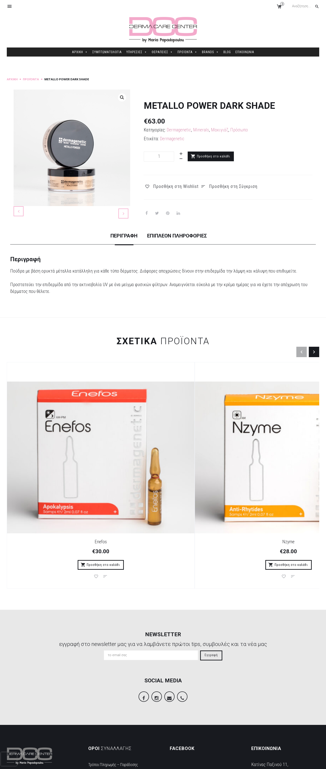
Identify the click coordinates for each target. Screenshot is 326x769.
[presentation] (9, 759)
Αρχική (12, 79)
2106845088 (262, 726)
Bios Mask (280, 476)
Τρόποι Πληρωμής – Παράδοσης (117, 703)
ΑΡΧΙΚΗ (80, 52)
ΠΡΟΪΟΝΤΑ (187, 52)
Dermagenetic (179, 130)
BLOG (227, 52)
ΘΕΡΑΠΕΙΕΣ (162, 52)
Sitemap (93, 762)
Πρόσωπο (239, 130)
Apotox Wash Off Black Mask (202, 476)
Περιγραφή (113, 256)
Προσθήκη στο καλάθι (213, 156)
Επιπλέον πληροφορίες (182, 256)
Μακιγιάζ (219, 130)
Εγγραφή (211, 591)
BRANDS (210, 52)
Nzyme (124, 476)
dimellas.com (75, 762)
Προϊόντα (31, 79)
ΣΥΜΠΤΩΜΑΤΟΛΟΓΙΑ (107, 52)
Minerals (201, 130)
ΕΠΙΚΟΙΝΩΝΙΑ (244, 52)
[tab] (113, 260)
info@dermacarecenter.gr (273, 732)
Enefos (46, 476)
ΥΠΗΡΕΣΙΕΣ (136, 52)
